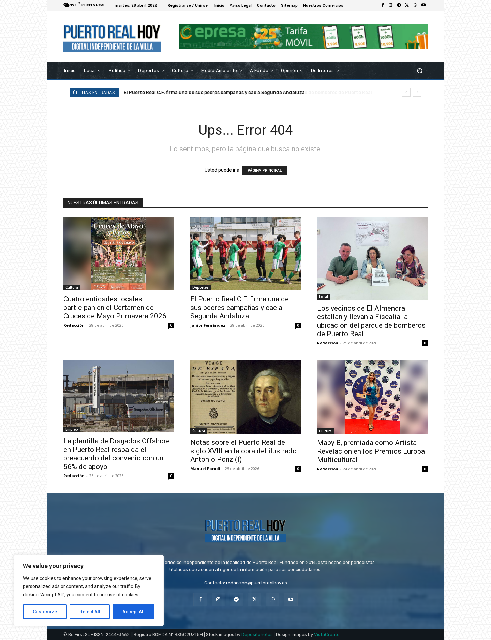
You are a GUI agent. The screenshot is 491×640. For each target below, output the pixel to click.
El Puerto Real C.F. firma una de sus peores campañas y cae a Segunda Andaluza (214, 92)
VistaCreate (327, 634)
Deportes (200, 287)
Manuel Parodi (205, 468)
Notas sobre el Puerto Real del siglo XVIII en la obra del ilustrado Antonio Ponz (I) (243, 451)
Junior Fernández (207, 325)
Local (323, 296)
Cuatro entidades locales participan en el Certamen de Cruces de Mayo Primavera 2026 (114, 307)
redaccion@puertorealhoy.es (256, 582)
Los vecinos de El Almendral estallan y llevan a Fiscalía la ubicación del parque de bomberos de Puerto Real (371, 321)
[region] (89, 590)
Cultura (71, 287)
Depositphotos (257, 634)
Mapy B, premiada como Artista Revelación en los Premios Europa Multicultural (371, 451)
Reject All (89, 611)
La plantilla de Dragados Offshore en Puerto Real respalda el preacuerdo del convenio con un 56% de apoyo (116, 454)
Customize (45, 611)
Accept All (133, 611)
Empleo (71, 429)
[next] (417, 92)
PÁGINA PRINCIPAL (265, 170)
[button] (420, 70)
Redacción (74, 325)
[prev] (406, 92)
